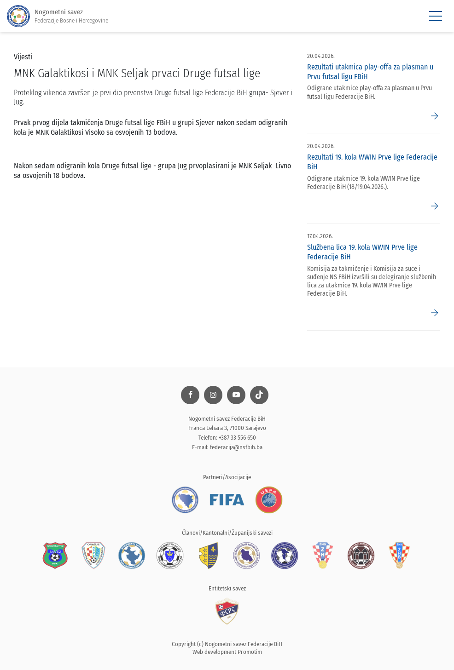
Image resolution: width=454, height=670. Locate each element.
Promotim (250, 651)
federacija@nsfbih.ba (236, 447)
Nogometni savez (57, 16)
